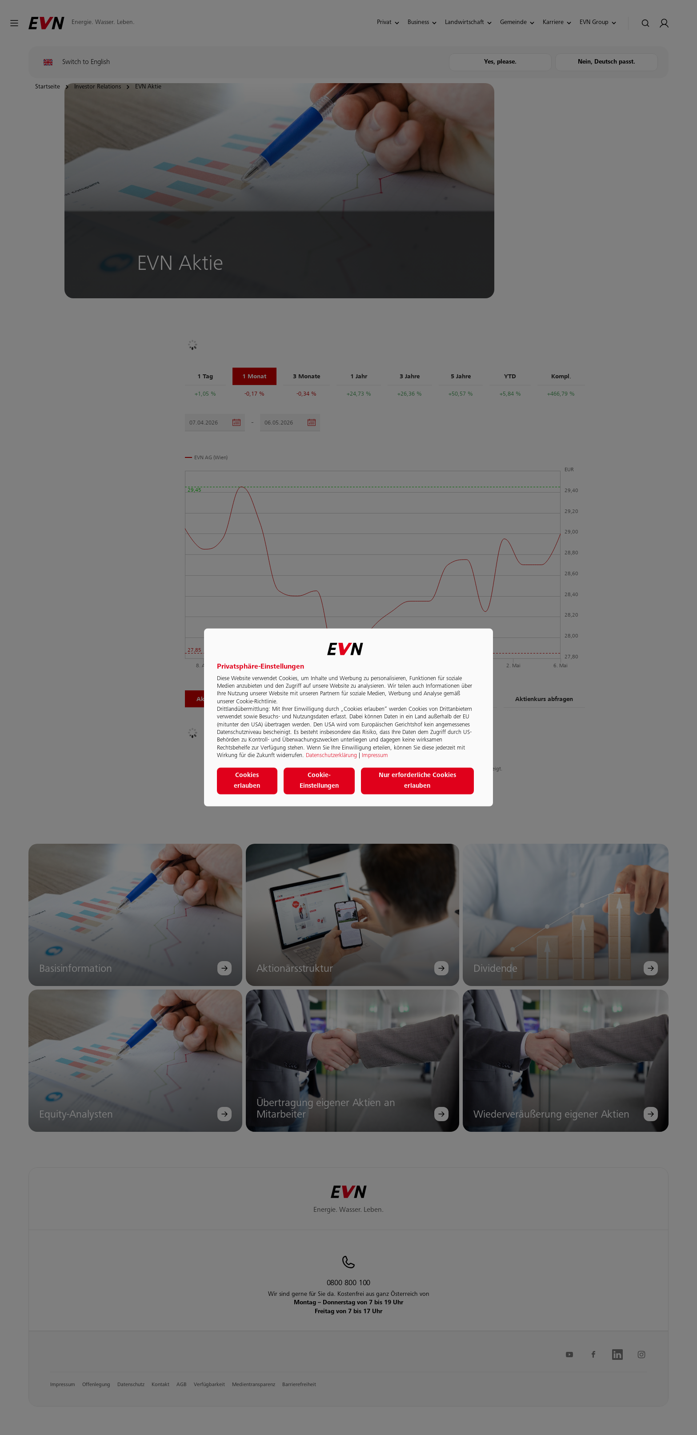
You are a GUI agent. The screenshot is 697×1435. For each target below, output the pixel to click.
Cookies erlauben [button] (247, 781)
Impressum (375, 756)
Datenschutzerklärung (331, 756)
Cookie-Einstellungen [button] (319, 781)
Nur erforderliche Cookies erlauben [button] (417, 781)
